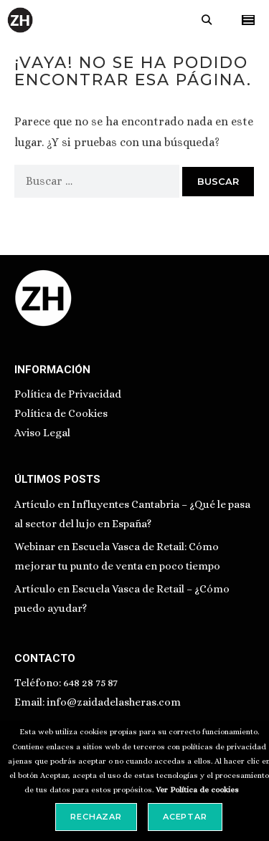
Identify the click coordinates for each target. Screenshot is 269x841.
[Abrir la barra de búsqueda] (206, 20)
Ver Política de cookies (197, 789)
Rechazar (96, 817)
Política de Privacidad (67, 394)
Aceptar (185, 817)
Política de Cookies (61, 413)
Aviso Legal (42, 432)
